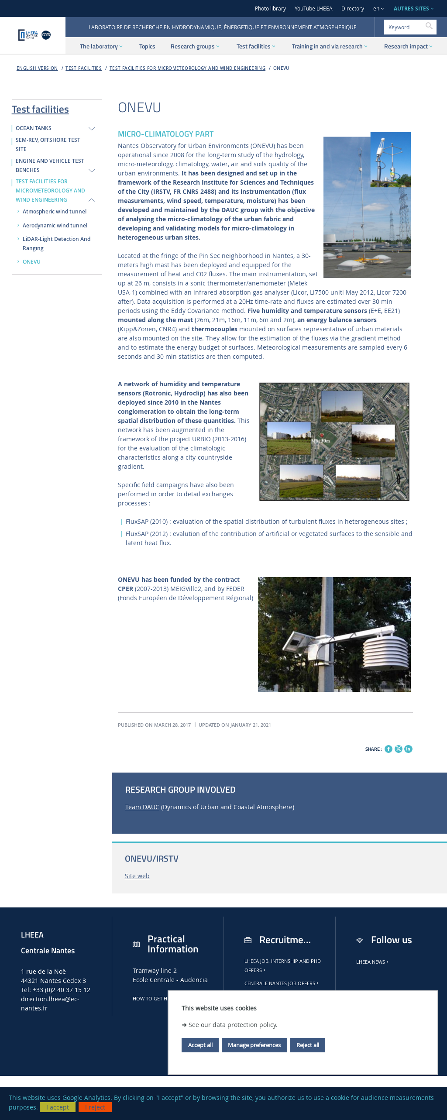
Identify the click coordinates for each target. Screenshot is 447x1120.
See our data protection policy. (233, 1024)
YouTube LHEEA (314, 8)
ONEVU (281, 68)
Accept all (200, 1045)
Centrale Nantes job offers (282, 983)
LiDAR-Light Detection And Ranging (56, 244)
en (376, 8)
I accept (57, 1107)
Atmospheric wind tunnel (54, 211)
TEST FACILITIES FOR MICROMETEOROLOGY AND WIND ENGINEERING (187, 68)
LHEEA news (373, 962)
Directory (352, 8)
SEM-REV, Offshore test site (48, 145)
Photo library (270, 8)
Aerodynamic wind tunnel (55, 225)
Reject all (307, 1045)
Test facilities (83, 68)
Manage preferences (254, 1045)
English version (37, 68)
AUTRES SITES (411, 8)
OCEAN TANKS (34, 128)
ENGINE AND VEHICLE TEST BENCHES (50, 166)
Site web (137, 876)
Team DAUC (142, 807)
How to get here (156, 999)
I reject (95, 1107)
